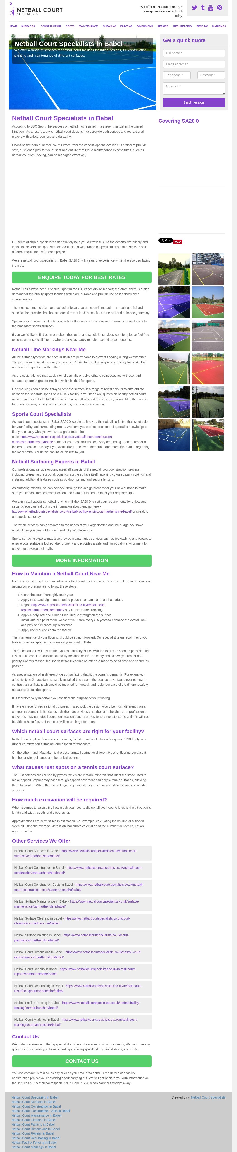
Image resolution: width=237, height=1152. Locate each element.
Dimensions (145, 26)
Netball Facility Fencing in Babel (34, 1142)
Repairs (162, 26)
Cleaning (109, 26)
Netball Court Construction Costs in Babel (41, 1111)
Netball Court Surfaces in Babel (34, 1102)
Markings (219, 26)
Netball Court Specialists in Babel (35, 1097)
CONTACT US (81, 1061)
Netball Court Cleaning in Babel (34, 1120)
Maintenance (88, 26)
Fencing (202, 26)
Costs (70, 26)
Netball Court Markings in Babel (34, 1147)
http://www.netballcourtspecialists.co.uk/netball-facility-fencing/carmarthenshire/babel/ (72, 511)
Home (14, 26)
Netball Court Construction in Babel (36, 1106)
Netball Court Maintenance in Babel (36, 1115)
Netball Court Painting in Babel (33, 1124)
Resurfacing (182, 26)
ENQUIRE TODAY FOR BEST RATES (82, 277)
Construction (51, 26)
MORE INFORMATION (82, 560)
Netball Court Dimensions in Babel (36, 1129)
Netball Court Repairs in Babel (33, 1133)
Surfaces (28, 26)
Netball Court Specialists (208, 1097)
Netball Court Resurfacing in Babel (36, 1138)
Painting (126, 26)
